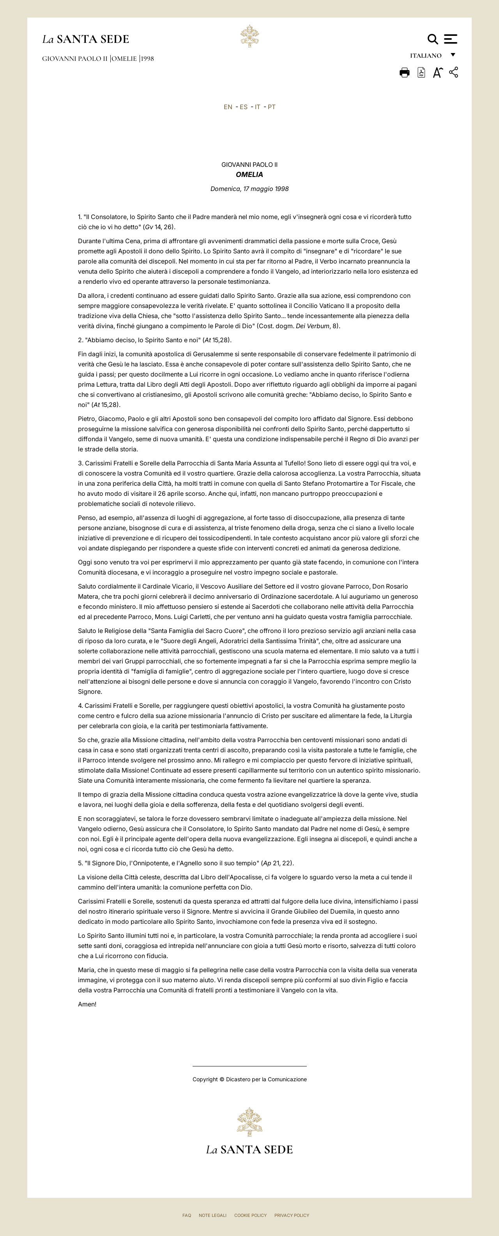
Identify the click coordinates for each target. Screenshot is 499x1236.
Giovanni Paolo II (75, 58)
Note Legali (212, 1215)
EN (228, 107)
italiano (427, 57)
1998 (147, 58)
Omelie (124, 58)
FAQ (186, 1215)
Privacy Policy (291, 1215)
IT (257, 107)
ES (244, 107)
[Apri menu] (449, 39)
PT (272, 107)
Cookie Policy (250, 1215)
